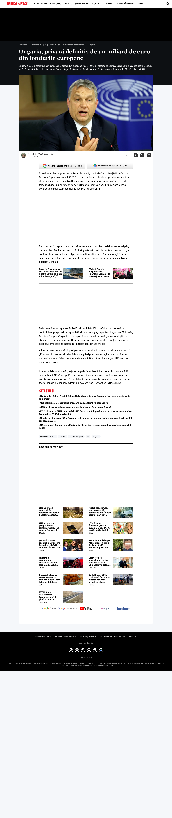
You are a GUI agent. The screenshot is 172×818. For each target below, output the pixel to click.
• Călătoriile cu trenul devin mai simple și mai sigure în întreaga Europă (75, 407)
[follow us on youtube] (86, 608)
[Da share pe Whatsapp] (149, 155)
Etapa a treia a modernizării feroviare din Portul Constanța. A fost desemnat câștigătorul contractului (49, 511)
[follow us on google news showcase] (67, 608)
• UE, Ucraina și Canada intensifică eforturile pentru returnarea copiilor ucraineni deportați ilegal (85, 426)
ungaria (96, 436)
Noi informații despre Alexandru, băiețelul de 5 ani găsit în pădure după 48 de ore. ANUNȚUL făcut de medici (99, 544)
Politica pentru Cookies (65, 637)
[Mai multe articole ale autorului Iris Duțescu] (23, 155)
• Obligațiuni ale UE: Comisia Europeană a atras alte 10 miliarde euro (73, 403)
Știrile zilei (40, 4)
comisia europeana (47, 436)
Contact (133, 637)
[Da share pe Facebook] (136, 155)
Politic (68, 4)
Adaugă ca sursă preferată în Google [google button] (62, 166)
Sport (139, 4)
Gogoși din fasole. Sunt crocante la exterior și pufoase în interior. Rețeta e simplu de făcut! (49, 578)
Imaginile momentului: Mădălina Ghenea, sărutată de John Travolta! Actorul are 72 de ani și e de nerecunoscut (49, 561)
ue (88, 436)
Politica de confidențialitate (112, 637)
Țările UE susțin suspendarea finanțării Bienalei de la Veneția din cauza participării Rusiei (99, 272)
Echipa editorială (43, 637)
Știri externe (82, 4)
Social (96, 4)
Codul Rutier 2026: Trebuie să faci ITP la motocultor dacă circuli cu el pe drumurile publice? (99, 578)
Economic (55, 4)
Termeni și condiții (88, 637)
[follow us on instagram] (104, 608)
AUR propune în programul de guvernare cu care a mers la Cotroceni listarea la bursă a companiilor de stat (49, 527)
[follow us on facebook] (123, 608)
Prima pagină (24, 45)
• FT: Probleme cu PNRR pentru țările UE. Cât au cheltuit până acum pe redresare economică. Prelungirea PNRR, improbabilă (85, 412)
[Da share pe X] (142, 155)
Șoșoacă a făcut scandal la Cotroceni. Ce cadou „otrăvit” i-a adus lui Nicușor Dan (50, 544)
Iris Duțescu (33, 156)
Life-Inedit (108, 4)
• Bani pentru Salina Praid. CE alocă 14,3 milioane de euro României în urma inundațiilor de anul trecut (84, 397)
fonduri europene (76, 436)
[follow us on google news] (48, 608)
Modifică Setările (86, 643)
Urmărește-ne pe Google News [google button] (110, 166)
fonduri (62, 436)
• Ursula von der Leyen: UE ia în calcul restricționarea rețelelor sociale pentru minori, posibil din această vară (85, 419)
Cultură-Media (125, 4)
